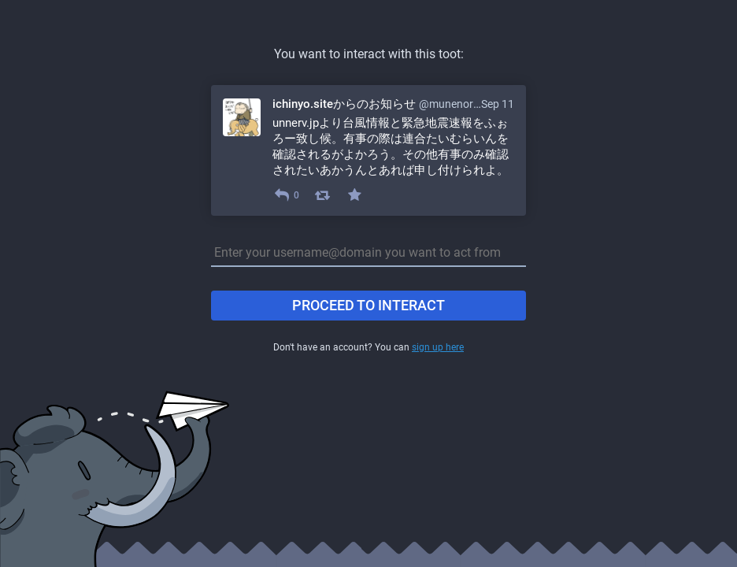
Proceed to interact (368, 305)
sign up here (438, 347)
